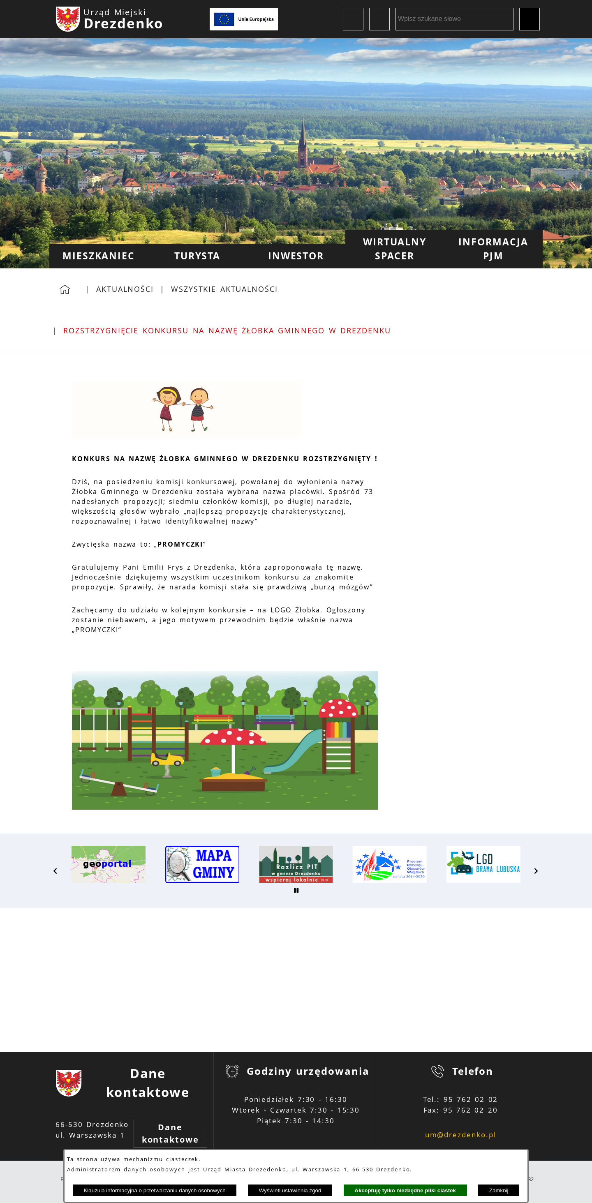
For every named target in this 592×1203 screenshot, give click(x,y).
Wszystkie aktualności (224, 289)
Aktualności (125, 289)
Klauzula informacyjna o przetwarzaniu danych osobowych (154, 1190)
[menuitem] (98, 256)
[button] (55, 871)
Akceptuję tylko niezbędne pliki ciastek (405, 1190)
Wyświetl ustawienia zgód (290, 1190)
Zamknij (499, 1190)
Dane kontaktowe (170, 1133)
